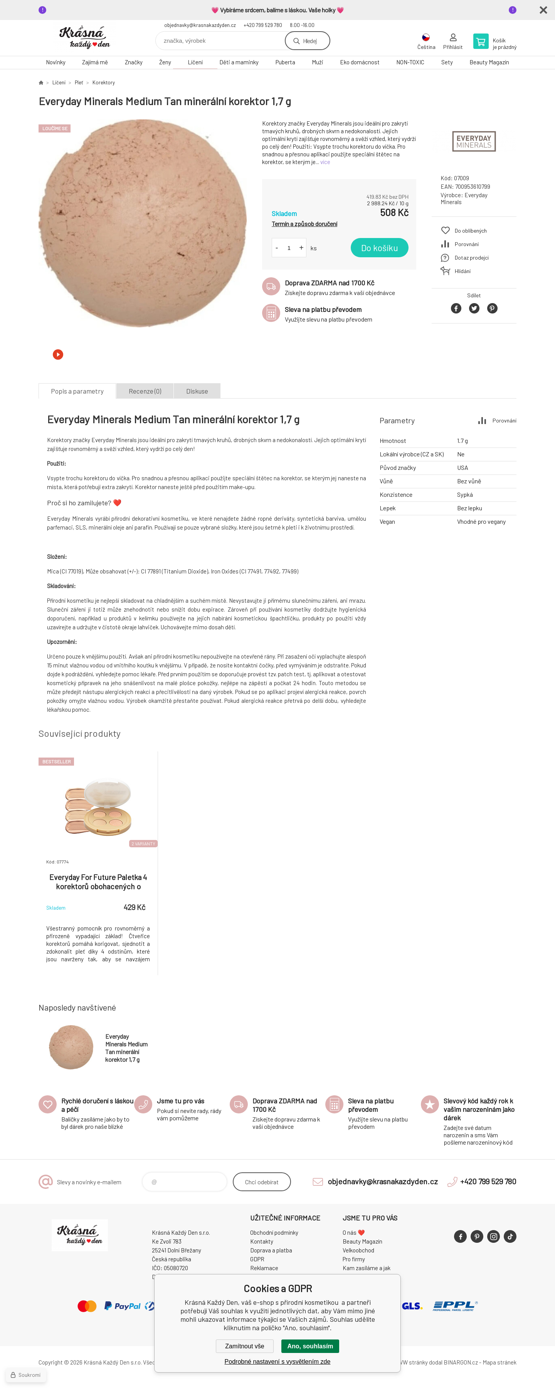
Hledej (310, 40)
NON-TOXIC (410, 62)
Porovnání (467, 244)
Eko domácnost (360, 62)
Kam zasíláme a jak (366, 1267)
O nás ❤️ (354, 1232)
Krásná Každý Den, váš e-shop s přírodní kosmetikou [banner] (85, 38)
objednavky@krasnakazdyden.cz (200, 25)
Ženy (165, 62)
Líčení (195, 62)
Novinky (56, 62)
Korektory (103, 82)
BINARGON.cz (461, 1362)
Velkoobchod (358, 1250)
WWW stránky (410, 1362)
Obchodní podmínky (274, 1232)
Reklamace (264, 1267)
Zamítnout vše (244, 1346)
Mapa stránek (499, 1362)
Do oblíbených (471, 230)
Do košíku (379, 247)
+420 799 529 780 (263, 25)
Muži (317, 62)
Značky (134, 62)
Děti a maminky (239, 62)
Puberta (285, 62)
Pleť (79, 82)
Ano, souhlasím (310, 1346)
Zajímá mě (95, 62)
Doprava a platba (271, 1250)
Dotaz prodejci (472, 257)
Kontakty (261, 1241)
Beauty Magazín (489, 62)
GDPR (257, 1259)
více (325, 161)
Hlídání (463, 271)
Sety (447, 62)
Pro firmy (354, 1259)
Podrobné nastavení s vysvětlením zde (278, 1361)
